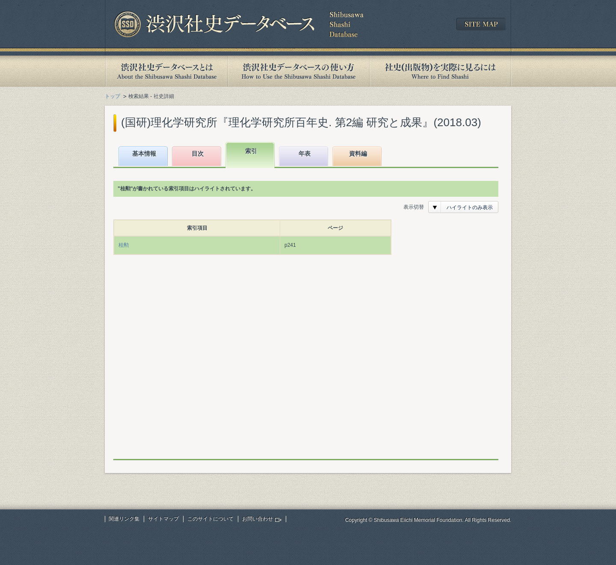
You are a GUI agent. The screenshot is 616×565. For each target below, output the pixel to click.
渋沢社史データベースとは (166, 71)
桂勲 (123, 245)
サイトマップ (163, 519)
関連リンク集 (124, 519)
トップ (112, 96)
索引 (251, 151)
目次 (198, 153)
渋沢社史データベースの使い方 (299, 71)
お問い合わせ (257, 519)
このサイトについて (210, 519)
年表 (305, 153)
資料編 (358, 153)
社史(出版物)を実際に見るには (440, 71)
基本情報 (144, 153)
